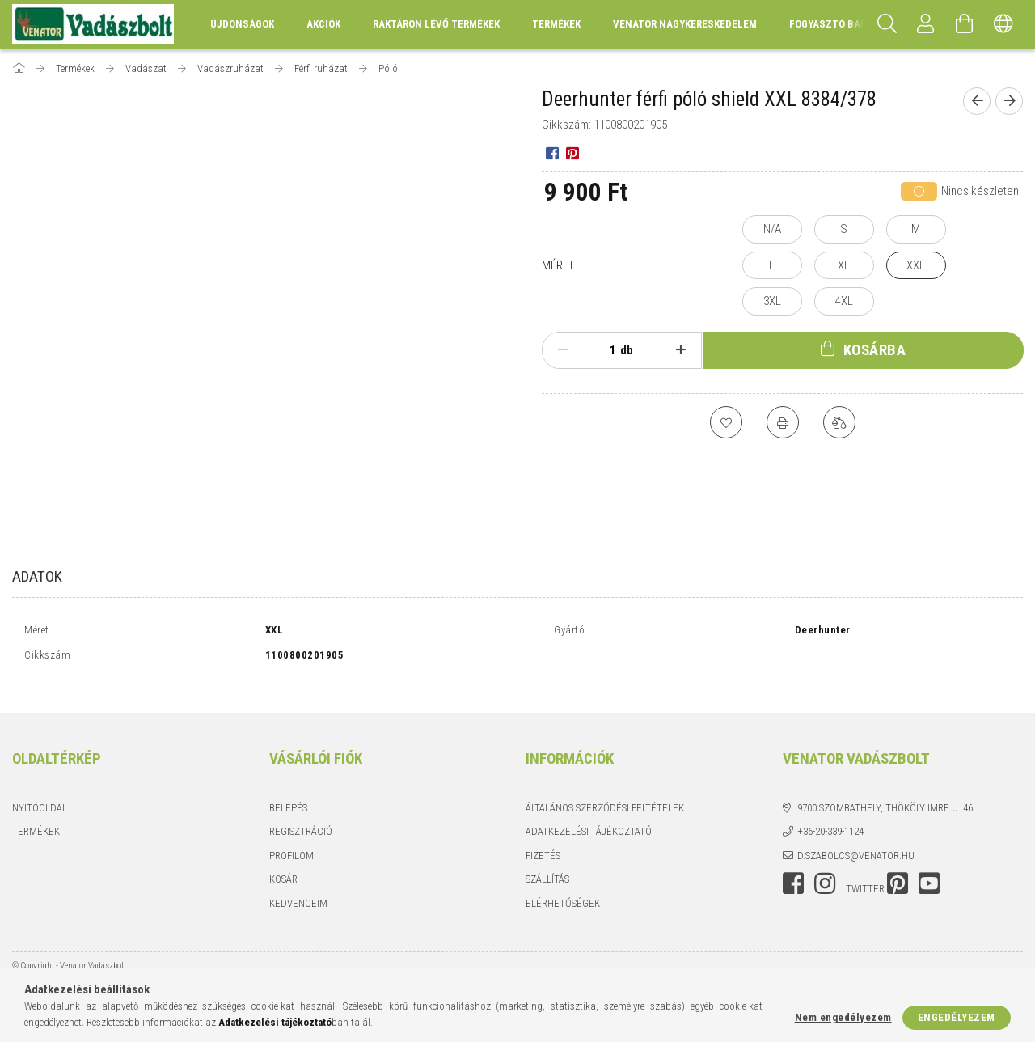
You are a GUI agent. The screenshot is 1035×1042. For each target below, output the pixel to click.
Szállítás (547, 865)
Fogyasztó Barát (833, 24)
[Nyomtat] (783, 422)
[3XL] (772, 301)
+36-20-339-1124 (830, 817)
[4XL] (844, 301)
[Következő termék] (1009, 101)
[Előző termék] (977, 101)
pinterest (897, 870)
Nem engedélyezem (843, 1017)
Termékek (36, 817)
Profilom (291, 842)
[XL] (844, 266)
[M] (916, 229)
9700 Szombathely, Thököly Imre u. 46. (886, 794)
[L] (772, 266)
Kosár (283, 865)
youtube (929, 870)
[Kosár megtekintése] (964, 24)
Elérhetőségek (563, 889)
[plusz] (681, 350)
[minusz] (563, 350)
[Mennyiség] (604, 350)
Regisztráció (300, 817)
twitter (865, 875)
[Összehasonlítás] (839, 422)
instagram (824, 870)
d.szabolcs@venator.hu (856, 842)
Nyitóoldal (39, 794)
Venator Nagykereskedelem (685, 24)
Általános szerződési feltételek (605, 794)
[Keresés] (887, 24)
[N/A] (772, 229)
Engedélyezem (956, 1017)
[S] (844, 229)
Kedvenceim (298, 889)
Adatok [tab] (37, 576)
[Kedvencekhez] (726, 422)
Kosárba (874, 350)
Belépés (288, 794)
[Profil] (925, 24)
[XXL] (916, 266)
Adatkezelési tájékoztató (589, 817)
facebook (793, 870)
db (626, 350)
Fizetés (543, 842)
